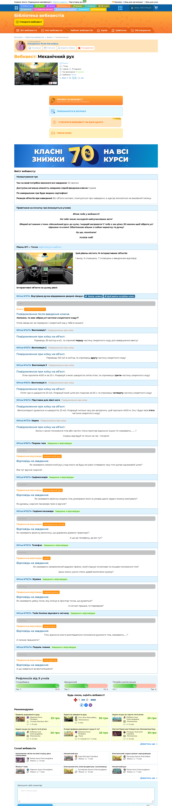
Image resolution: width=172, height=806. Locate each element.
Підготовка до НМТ (78, 1)
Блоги (24, 2)
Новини (17, 2)
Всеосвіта (18, 37)
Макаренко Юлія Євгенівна (42, 44)
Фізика (49, 37)
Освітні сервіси (60, 2)
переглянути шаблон (49, 225)
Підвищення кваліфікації (40, 2)
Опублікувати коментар (35, 785)
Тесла (73, 75)
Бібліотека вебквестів (34, 37)
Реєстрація (145, 8)
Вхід (137, 8)
